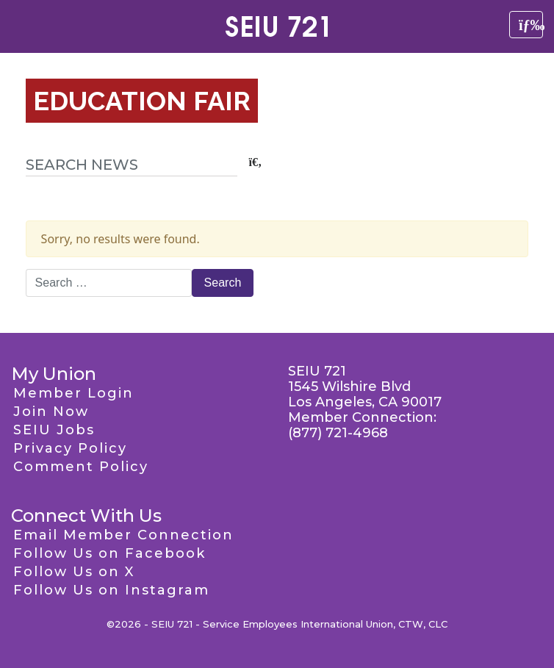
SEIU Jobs (54, 430)
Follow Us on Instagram (111, 590)
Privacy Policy (70, 448)
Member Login (73, 393)
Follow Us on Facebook (109, 553)
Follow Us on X (73, 572)
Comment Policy (80, 467)
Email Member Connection (123, 535)
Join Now (51, 411)
